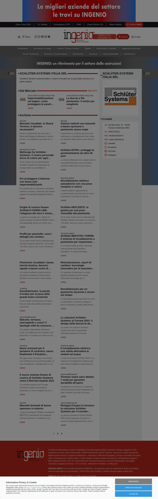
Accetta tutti (133, 494)
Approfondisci (133, 481)
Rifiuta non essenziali (133, 488)
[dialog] (79, 487)
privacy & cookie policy (32, 487)
